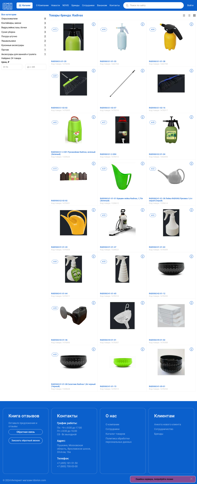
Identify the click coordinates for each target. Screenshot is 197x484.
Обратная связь (26, 431)
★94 (103, 29)
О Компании (42, 5)
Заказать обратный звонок (25, 440)
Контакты (115, 5)
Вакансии (102, 5)
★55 (103, 262)
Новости (55, 5)
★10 (55, 169)
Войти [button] (190, 5)
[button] (127, 5)
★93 (103, 215)
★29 (55, 76)
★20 (55, 354)
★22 (152, 169)
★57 (103, 122)
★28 (55, 308)
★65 (55, 122)
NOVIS (66, 5)
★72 (55, 29)
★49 (152, 122)
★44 (55, 262)
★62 (152, 215)
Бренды (75, 5)
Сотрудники (88, 5)
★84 (152, 29)
